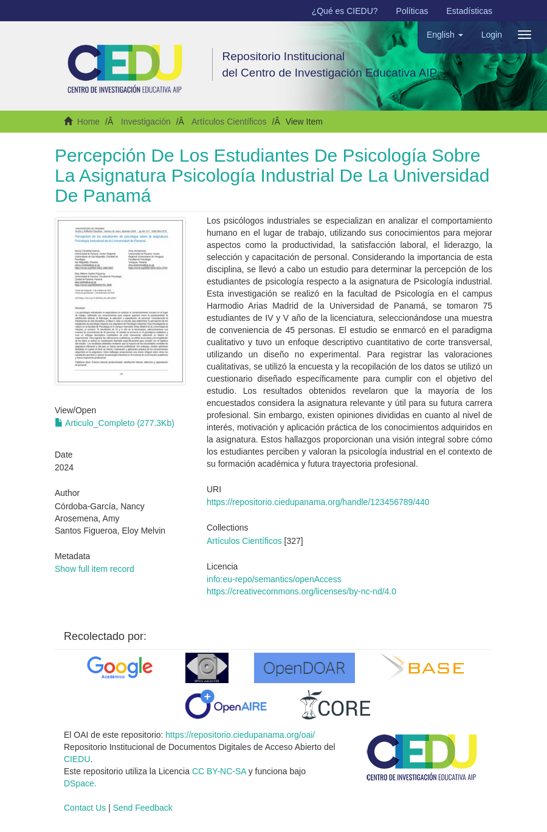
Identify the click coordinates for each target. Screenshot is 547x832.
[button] (445, 34)
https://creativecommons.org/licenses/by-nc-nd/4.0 (301, 591)
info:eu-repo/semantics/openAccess (274, 579)
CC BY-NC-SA (219, 771)
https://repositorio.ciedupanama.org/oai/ (240, 735)
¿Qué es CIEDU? (345, 11)
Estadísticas (469, 11)
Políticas (412, 11)
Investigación (146, 121)
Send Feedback (143, 808)
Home (88, 121)
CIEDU (77, 759)
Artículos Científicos (229, 121)
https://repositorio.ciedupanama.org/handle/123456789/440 (318, 502)
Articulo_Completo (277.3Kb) (114, 423)
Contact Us (85, 808)
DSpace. (80, 783)
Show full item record (94, 569)
